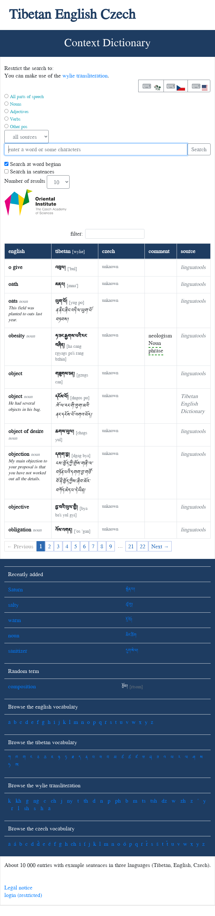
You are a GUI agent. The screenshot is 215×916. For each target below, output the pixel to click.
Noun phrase (156, 347)
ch (53, 800)
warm (14, 620)
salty (13, 604)
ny (70, 800)
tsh (153, 800)
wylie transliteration (85, 75)
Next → (160, 546)
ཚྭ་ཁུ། (129, 604)
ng (36, 800)
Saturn (15, 589)
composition (22, 686)
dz (164, 800)
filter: (107, 234)
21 (131, 546)
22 (142, 546)
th (86, 800)
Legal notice (18, 887)
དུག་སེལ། (132, 650)
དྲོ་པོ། (129, 620)
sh (26, 808)
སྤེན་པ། (130, 589)
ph (118, 800)
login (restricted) (23, 895)
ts (144, 800)
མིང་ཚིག (131, 635)
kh (18, 800)
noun (13, 635)
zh (183, 800)
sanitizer (17, 650)
